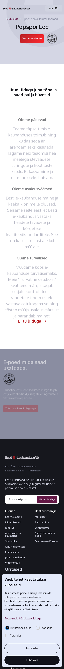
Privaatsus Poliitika (14, 470)
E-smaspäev (12, 552)
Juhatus (9, 527)
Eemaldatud (42, 527)
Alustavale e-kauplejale (13, 534)
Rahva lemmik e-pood (45, 534)
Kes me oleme (13, 517)
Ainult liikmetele (15, 546)
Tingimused (35, 470)
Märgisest (41, 517)
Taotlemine (42, 522)
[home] (16, 8)
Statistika (11, 541)
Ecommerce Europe (46, 541)
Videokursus (12, 562)
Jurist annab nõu (15, 557)
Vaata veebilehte (32, 38)
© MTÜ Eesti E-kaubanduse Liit (20, 466)
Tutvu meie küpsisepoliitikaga (22, 618)
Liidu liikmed (12, 522)
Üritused (13, 569)
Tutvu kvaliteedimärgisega (20, 411)
